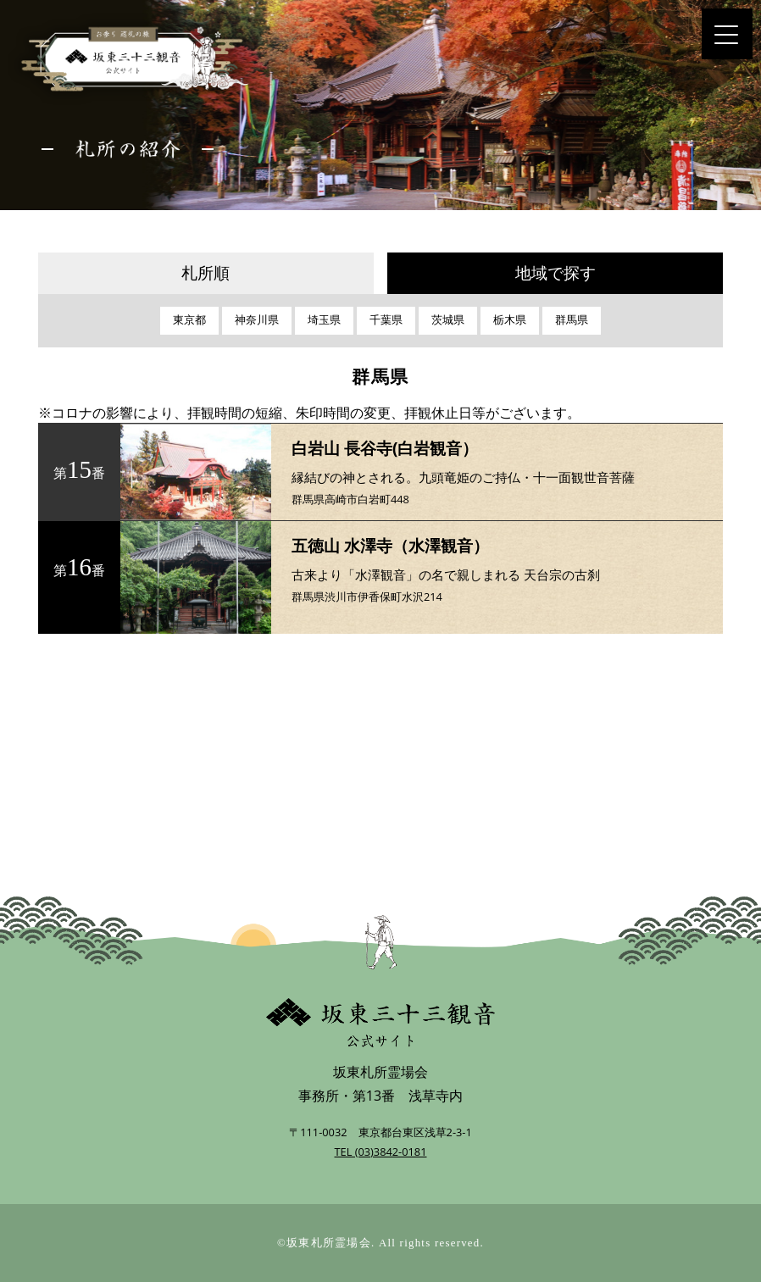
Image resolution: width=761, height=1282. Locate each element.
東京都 (189, 320)
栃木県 (509, 320)
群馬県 (571, 320)
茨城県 (447, 320)
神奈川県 (257, 320)
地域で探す (555, 273)
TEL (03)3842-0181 (381, 1151)
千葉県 (386, 320)
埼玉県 (324, 320)
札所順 (205, 273)
